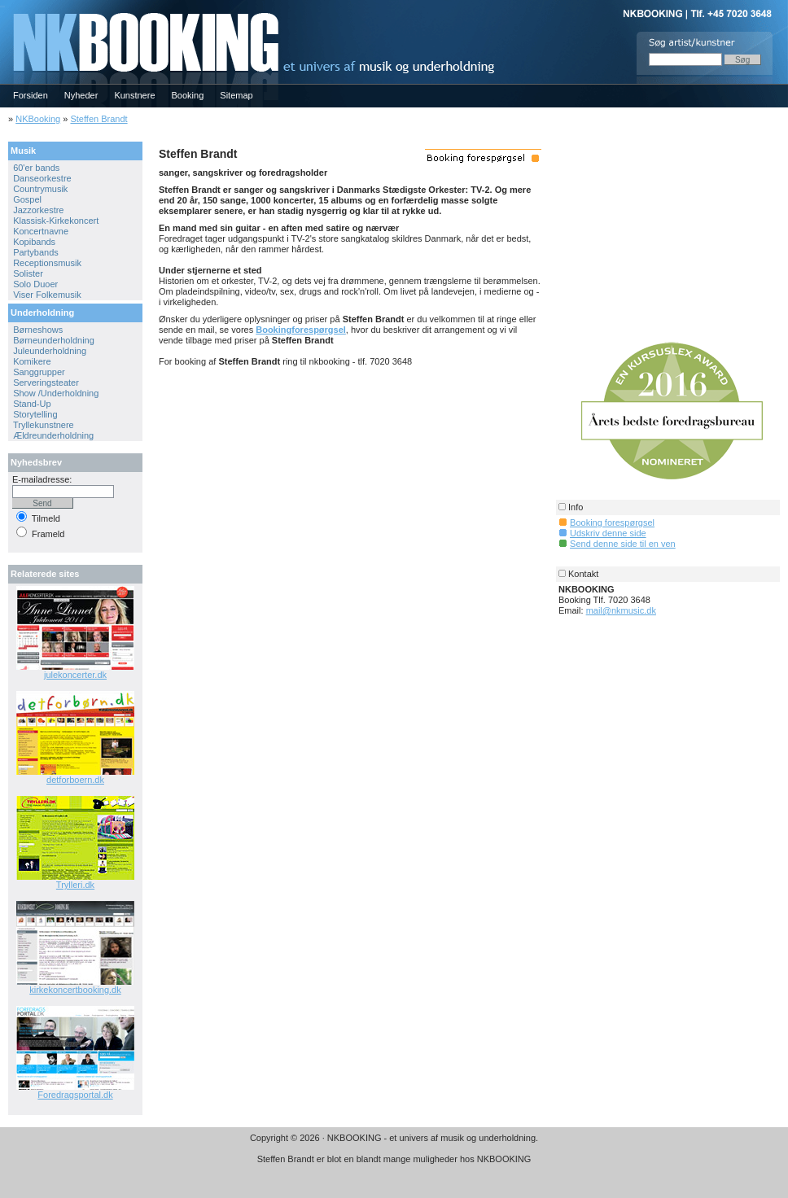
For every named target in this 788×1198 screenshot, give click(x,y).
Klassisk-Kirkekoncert (55, 220)
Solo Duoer (35, 284)
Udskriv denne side (608, 533)
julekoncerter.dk (75, 675)
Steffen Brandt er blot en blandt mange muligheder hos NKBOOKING (394, 1159)
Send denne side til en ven (623, 544)
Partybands (36, 252)
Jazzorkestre (38, 210)
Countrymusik (40, 189)
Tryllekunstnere (43, 425)
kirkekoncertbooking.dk (75, 990)
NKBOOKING (2, 5)
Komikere (31, 361)
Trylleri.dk (75, 885)
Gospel (27, 199)
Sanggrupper (39, 372)
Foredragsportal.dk (74, 1095)
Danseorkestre (42, 178)
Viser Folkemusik (47, 295)
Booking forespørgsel (612, 522)
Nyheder (81, 95)
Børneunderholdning (53, 340)
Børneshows (38, 329)
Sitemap (236, 95)
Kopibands (34, 242)
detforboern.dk (75, 780)
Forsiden (30, 95)
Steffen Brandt (98, 119)
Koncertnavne (40, 231)
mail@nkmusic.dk (621, 610)
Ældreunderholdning (53, 435)
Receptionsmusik (47, 263)
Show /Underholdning (55, 393)
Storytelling (35, 414)
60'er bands (36, 168)
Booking (188, 95)
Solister (28, 273)
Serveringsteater (46, 382)
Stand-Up (31, 404)
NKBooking (37, 119)
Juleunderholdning (49, 351)
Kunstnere (134, 95)
